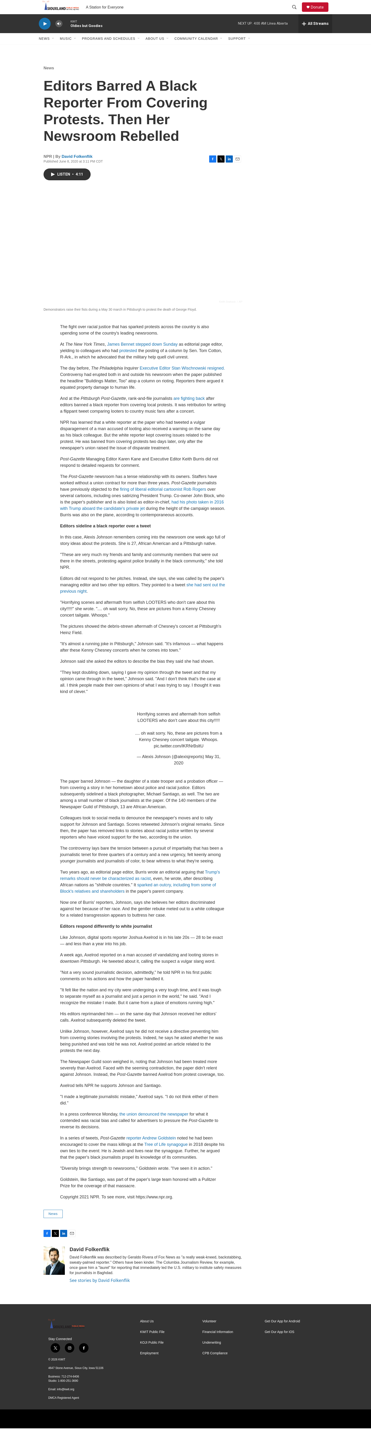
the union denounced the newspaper (154, 1124)
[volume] (59, 34)
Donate (320, 12)
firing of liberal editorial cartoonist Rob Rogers (163, 500)
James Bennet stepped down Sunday (142, 355)
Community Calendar (196, 49)
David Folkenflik (77, 167)
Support (237, 49)
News (44, 49)
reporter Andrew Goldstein (151, 1148)
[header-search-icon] (296, 12)
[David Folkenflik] (54, 1271)
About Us (155, 49)
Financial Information (217, 1342)
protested (128, 361)
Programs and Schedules (108, 49)
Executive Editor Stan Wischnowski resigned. (182, 378)
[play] (45, 34)
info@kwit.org (65, 1400)
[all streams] (315, 34)
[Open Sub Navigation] (53, 49)
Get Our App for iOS (279, 1342)
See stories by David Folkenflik (100, 1291)
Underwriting (211, 1353)
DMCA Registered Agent (63, 1408)
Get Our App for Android (282, 1332)
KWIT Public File (152, 1342)
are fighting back (189, 409)
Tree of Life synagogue (166, 1155)
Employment (149, 1364)
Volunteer (209, 1332)
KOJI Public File (152, 1353)
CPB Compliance (215, 1364)
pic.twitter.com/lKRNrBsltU (178, 756)
